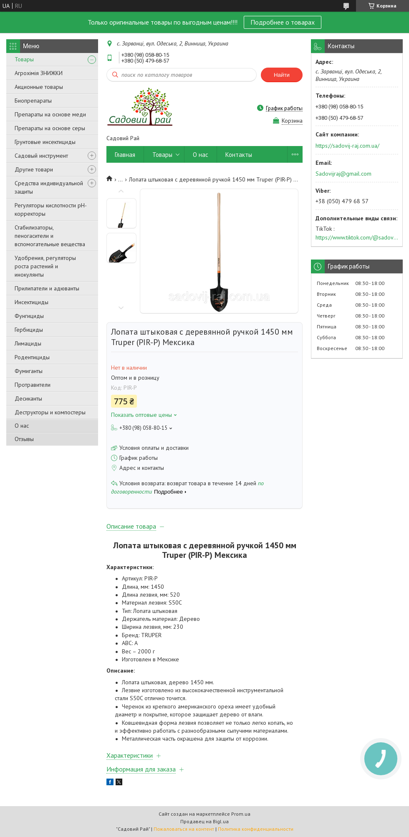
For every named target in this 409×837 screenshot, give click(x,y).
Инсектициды (31, 302)
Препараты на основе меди (50, 114)
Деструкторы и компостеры (50, 412)
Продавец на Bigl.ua (204, 821)
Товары (24, 59)
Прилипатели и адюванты (47, 288)
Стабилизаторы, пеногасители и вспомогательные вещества (50, 236)
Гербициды (29, 329)
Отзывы (24, 439)
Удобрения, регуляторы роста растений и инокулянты (45, 266)
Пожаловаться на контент (184, 829)
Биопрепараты (33, 100)
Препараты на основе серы (50, 128)
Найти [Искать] (282, 75)
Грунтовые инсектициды (45, 142)
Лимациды (28, 343)
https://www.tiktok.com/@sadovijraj (357, 237)
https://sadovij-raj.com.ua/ (347, 145)
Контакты (238, 154)
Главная (125, 154)
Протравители (32, 384)
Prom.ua (240, 814)
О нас (22, 425)
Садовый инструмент (41, 155)
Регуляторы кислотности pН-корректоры (51, 209)
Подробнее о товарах (282, 22)
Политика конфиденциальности (255, 829)
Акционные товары (39, 87)
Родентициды (32, 357)
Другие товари (34, 169)
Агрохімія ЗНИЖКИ (39, 73)
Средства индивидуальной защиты (49, 187)
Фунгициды (29, 316)
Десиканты (28, 398)
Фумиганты (29, 371)
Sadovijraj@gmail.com (343, 173)
